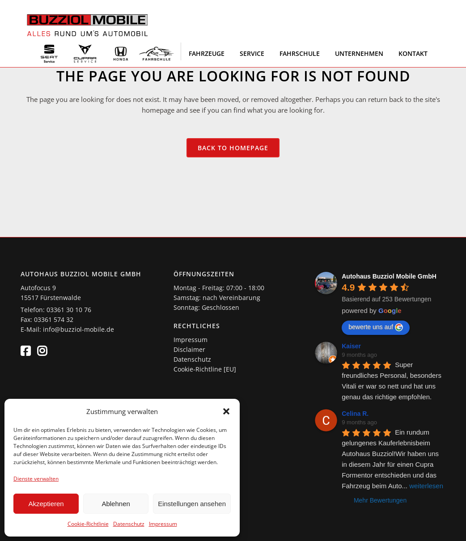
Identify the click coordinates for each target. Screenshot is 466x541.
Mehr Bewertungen (380, 500)
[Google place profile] (389, 276)
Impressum (163, 524)
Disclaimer (189, 349)
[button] (226, 411)
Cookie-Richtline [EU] (205, 369)
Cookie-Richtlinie (88, 524)
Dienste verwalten (36, 478)
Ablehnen (116, 503)
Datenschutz (128, 524)
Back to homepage (233, 148)
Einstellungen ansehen (192, 503)
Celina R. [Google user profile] (355, 413)
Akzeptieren (46, 503)
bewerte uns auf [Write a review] (375, 327)
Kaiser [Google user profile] (351, 346)
